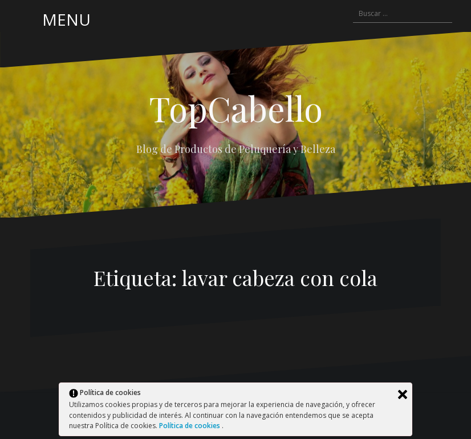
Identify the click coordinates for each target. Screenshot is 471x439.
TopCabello (236, 108)
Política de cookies (190, 425)
